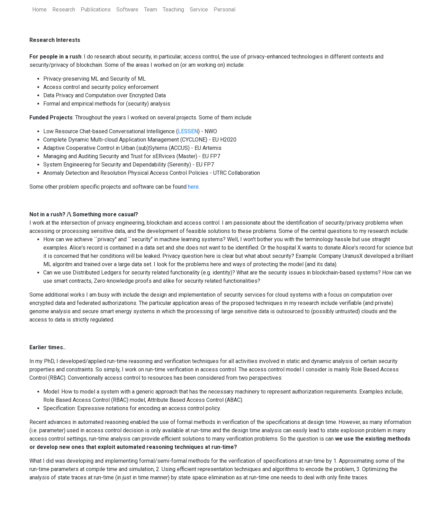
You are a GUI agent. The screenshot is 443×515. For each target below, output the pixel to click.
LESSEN (188, 131)
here (193, 186)
